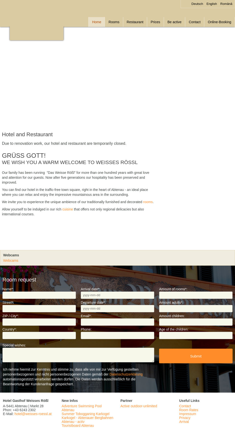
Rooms (114, 22)
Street (8, 302)
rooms (148, 202)
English (211, 4)
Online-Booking (219, 22)
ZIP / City (10, 316)
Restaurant (135, 22)
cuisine (67, 209)
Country (9, 329)
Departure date (93, 302)
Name (8, 289)
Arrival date (90, 289)
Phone (86, 329)
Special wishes (14, 345)
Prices (155, 22)
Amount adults (171, 302)
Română (226, 4)
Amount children (172, 316)
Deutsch (197, 4)
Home (96, 22)
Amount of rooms (173, 289)
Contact (195, 22)
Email (86, 316)
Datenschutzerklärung (126, 374)
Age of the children (174, 329)
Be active (174, 22)
